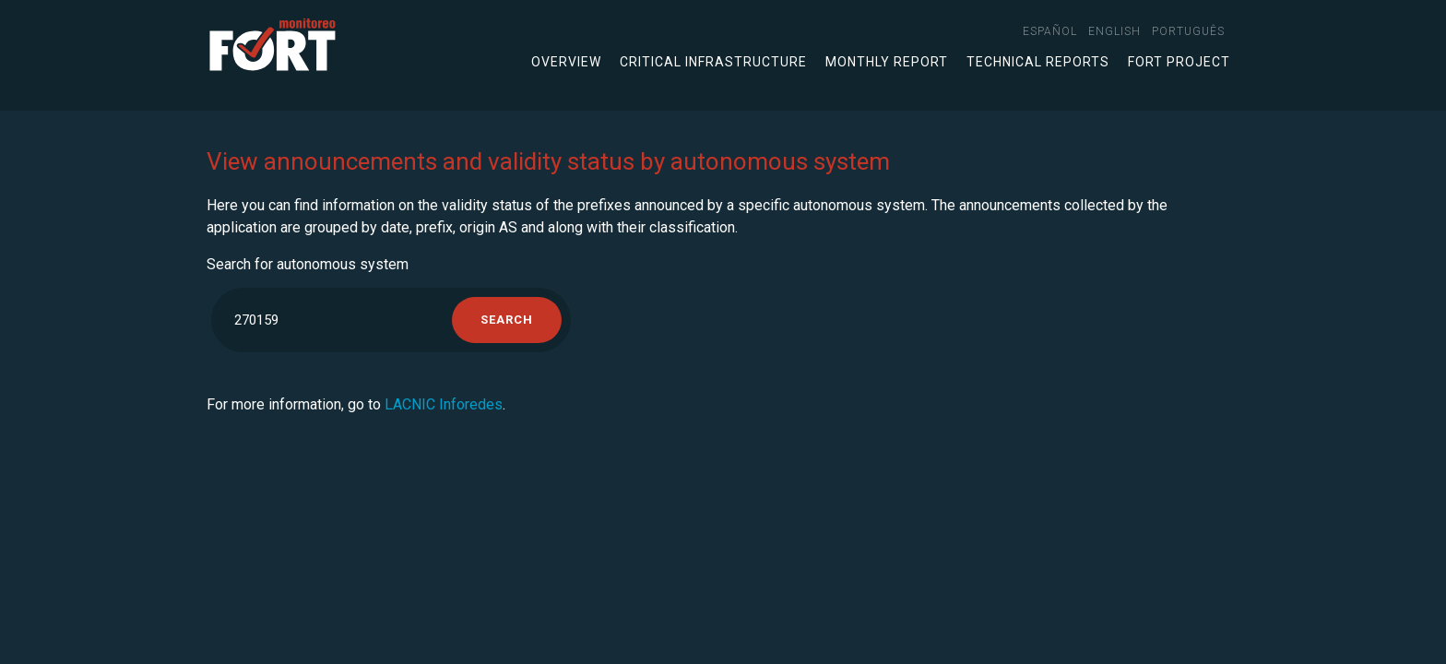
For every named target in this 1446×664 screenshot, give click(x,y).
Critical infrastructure (713, 61)
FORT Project (1179, 61)
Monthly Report (886, 61)
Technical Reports (1037, 61)
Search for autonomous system (308, 264)
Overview (566, 61)
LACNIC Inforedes (444, 404)
